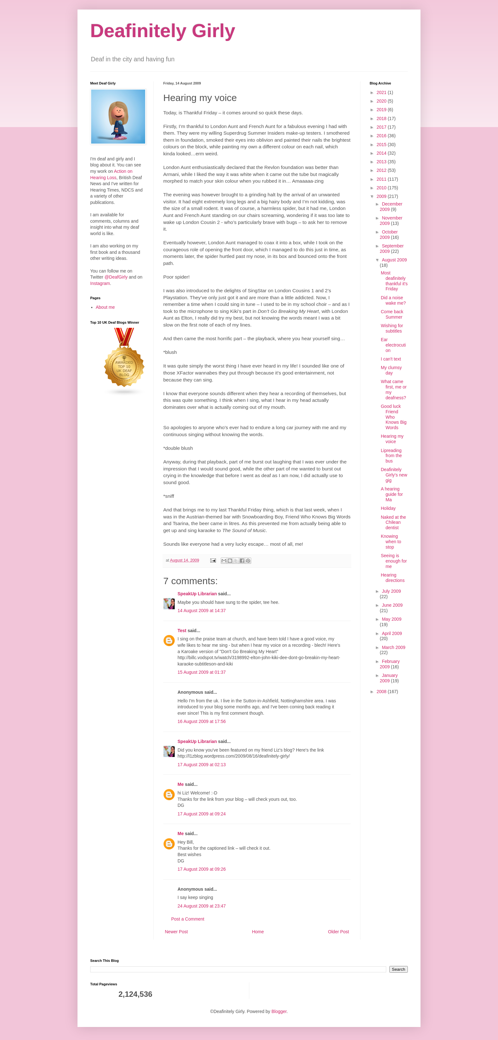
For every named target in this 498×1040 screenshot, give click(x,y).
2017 (382, 127)
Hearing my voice (392, 439)
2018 (382, 118)
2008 (382, 691)
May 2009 (391, 619)
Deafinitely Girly (162, 30)
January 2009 (389, 678)
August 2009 (394, 259)
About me (105, 307)
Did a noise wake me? (393, 300)
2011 (382, 179)
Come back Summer (392, 314)
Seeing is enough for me (394, 561)
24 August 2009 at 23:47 (202, 905)
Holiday (388, 508)
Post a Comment (187, 919)
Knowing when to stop (391, 542)
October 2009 (389, 234)
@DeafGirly (116, 277)
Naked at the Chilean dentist (393, 522)
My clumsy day (391, 370)
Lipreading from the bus (391, 456)
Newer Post (176, 931)
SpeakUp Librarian (197, 593)
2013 (382, 161)
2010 (382, 187)
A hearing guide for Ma (392, 494)
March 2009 (393, 647)
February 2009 (390, 664)
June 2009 (392, 605)
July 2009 (391, 591)
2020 (382, 101)
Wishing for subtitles (392, 328)
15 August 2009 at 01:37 (202, 672)
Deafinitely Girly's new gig (394, 475)
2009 (382, 196)
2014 (382, 153)
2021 (382, 92)
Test (182, 630)
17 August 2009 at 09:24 (202, 813)
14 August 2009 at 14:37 (202, 610)
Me (181, 784)
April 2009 (392, 633)
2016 (382, 135)
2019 (382, 109)
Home (258, 931)
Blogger (279, 1011)
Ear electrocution (393, 345)
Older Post (338, 931)
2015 (382, 144)
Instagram (100, 283)
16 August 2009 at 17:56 (202, 721)
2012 (382, 170)
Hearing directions (393, 577)
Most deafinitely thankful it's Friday (394, 280)
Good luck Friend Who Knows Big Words (394, 417)
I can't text (391, 358)
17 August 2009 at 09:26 (202, 869)
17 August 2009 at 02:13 (202, 764)
